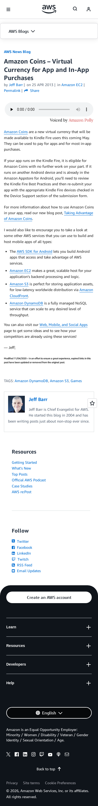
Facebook (22, 547)
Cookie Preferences (60, 783)
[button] (49, 31)
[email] (67, 755)
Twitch (20, 559)
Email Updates (26, 570)
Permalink (12, 90)
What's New (21, 468)
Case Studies (22, 486)
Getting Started (24, 462)
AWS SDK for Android (34, 251)
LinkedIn (21, 553)
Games (76, 380)
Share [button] (31, 90)
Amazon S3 (19, 284)
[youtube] (50, 755)
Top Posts (19, 474)
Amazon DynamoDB (26, 303)
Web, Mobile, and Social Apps (63, 324)
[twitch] (42, 755)
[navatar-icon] (88, 9)
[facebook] (17, 755)
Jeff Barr (16, 84)
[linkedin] (25, 755)
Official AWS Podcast (29, 480)
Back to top (49, 769)
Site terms (31, 783)
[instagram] (33, 755)
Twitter (20, 541)
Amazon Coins (16, 131)
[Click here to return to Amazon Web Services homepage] (49, 9)
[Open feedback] (92, 403)
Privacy (12, 783)
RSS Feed (22, 565)
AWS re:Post (21, 491)
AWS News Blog (17, 51)
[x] (8, 755)
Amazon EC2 (20, 270)
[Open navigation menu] (8, 9)
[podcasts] (58, 755)
